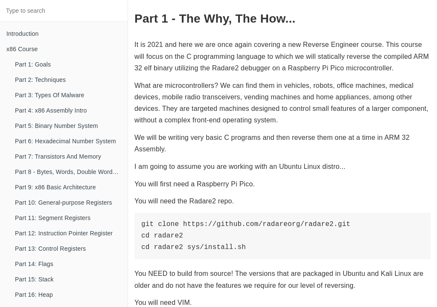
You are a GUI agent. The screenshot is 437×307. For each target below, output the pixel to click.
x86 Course (22, 49)
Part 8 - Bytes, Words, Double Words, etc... (71, 171)
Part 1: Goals (33, 64)
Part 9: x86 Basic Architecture (55, 187)
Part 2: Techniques (40, 79)
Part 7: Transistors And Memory (58, 156)
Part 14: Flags (34, 264)
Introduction (22, 33)
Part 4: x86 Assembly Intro (51, 110)
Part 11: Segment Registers (52, 217)
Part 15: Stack (34, 279)
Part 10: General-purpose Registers (63, 202)
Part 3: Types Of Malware (49, 95)
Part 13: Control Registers (50, 248)
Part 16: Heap (34, 294)
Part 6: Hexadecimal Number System (65, 141)
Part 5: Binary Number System (56, 125)
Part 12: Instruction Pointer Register (64, 233)
